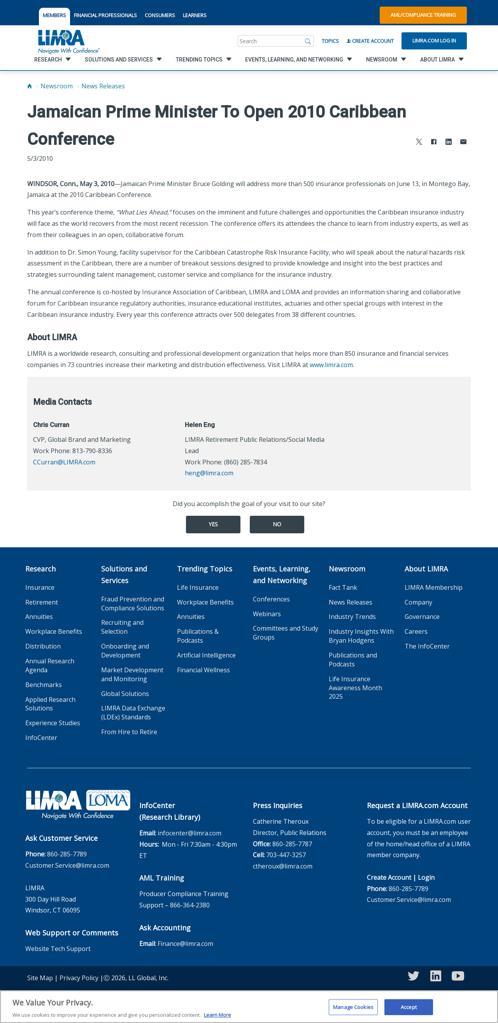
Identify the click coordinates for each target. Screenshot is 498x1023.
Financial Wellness (203, 670)
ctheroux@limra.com (282, 866)
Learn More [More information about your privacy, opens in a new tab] (217, 1019)
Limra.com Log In (434, 40)
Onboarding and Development (125, 650)
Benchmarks (43, 684)
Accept (409, 1010)
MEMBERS (54, 15)
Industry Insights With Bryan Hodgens (361, 636)
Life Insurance (198, 587)
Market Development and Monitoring (132, 674)
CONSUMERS (160, 15)
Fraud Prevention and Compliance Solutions (132, 603)
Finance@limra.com (185, 943)
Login (426, 877)
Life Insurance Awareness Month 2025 (355, 688)
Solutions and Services (124, 574)
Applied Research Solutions (50, 704)
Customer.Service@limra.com (67, 865)
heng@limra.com (209, 473)
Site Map (40, 978)
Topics (330, 40)
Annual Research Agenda (49, 665)
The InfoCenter (427, 646)
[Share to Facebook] (433, 142)
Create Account (370, 40)
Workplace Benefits (53, 631)
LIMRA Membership (434, 587)
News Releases (103, 86)
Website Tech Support (58, 948)
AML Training (161, 877)
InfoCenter (41, 737)
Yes (213, 524)
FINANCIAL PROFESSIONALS (105, 15)
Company (418, 602)
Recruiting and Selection (122, 627)
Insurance (39, 587)
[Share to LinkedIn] (448, 142)
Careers (416, 631)
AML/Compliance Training (423, 14)
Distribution (43, 646)
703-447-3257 (286, 855)
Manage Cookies (353, 1010)
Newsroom (56, 86)
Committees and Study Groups (285, 633)
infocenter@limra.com (189, 833)
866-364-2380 (190, 905)
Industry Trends (352, 616)
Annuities (39, 616)
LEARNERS (195, 15)
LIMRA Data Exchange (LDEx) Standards (133, 712)
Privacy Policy (79, 978)
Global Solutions (125, 693)
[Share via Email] (463, 142)
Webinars (267, 614)
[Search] (308, 41)
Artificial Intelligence (206, 655)
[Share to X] (419, 142)
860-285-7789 (67, 854)
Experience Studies (52, 723)
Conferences (271, 599)
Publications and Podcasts (353, 659)
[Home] (29, 86)
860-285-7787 (292, 844)
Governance (422, 616)
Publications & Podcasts (198, 636)
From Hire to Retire (129, 732)
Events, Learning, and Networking (281, 574)
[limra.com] (68, 40)
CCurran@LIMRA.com (64, 462)
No (277, 524)
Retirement (41, 602)
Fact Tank (343, 587)
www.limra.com (331, 364)
